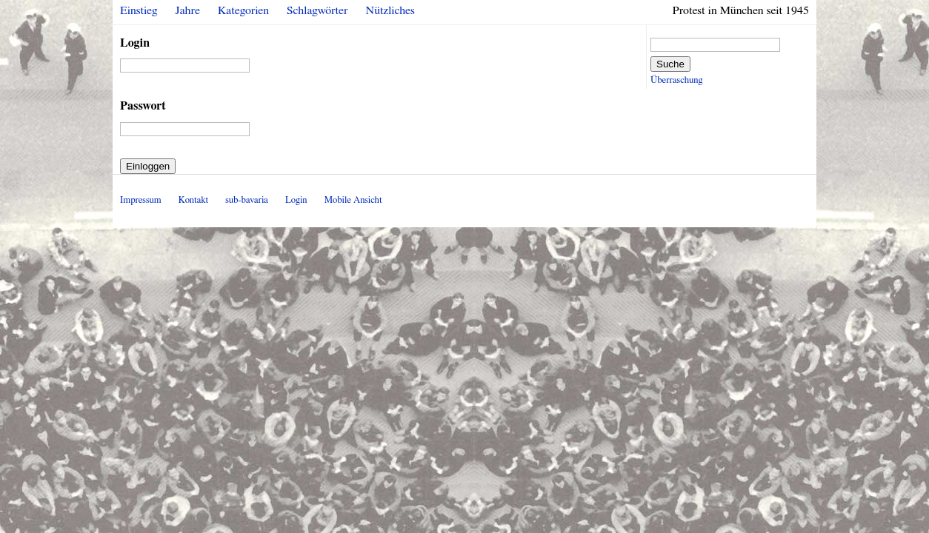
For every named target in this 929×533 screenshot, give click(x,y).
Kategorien (243, 10)
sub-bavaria (246, 200)
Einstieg (139, 10)
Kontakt (193, 200)
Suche (670, 64)
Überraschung (676, 80)
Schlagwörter (317, 10)
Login (135, 43)
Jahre (188, 10)
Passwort (143, 106)
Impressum (141, 200)
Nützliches (390, 10)
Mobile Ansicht (353, 200)
